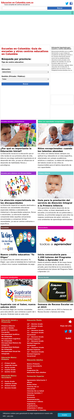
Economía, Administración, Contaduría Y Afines (35, 399)
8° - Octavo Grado (8, 386)
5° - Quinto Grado (8, 372)
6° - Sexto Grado (8, 381)
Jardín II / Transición (9, 330)
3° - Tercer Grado (8, 367)
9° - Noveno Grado (8, 388)
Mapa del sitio (66, 326)
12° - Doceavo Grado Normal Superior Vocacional (35, 343)
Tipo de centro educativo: (13, 62)
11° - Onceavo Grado (35, 330)
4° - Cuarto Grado (8, 370)
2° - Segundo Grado (9, 365)
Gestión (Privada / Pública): (13, 76)
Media (29, 368)
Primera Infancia (8, 326)
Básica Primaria (33, 364)
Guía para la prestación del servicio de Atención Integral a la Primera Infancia (55, 203)
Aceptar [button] (64, 415)
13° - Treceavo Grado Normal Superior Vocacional (35, 354)
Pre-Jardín (5, 332)
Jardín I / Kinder (7, 328)
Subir (68, 338)
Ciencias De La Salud (35, 391)
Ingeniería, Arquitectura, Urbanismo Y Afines (35, 406)
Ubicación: (6, 69)
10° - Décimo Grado (35, 324)
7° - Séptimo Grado (9, 383)
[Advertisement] (37, 29)
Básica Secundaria (34, 366)
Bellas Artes (32, 384)
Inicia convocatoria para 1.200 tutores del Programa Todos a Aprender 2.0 (54, 257)
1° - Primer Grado (8, 363)
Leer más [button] (10, 416)
